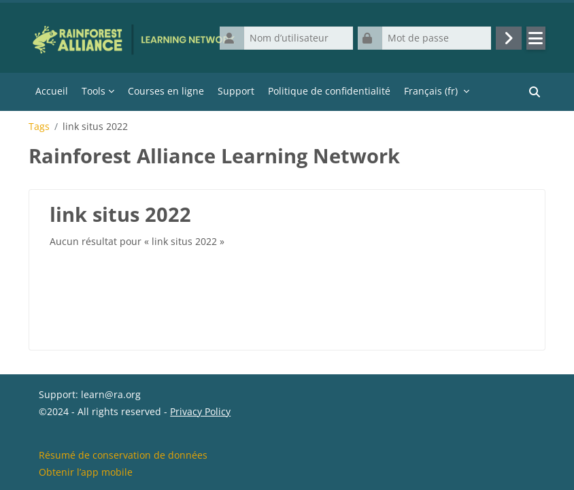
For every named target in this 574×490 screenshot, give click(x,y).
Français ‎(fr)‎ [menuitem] (431, 90)
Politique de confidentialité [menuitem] (329, 90)
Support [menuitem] (236, 90)
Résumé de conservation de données (123, 454)
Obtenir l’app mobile (86, 472)
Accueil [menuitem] (51, 90)
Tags (39, 126)
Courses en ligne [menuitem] (166, 90)
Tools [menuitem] (93, 90)
